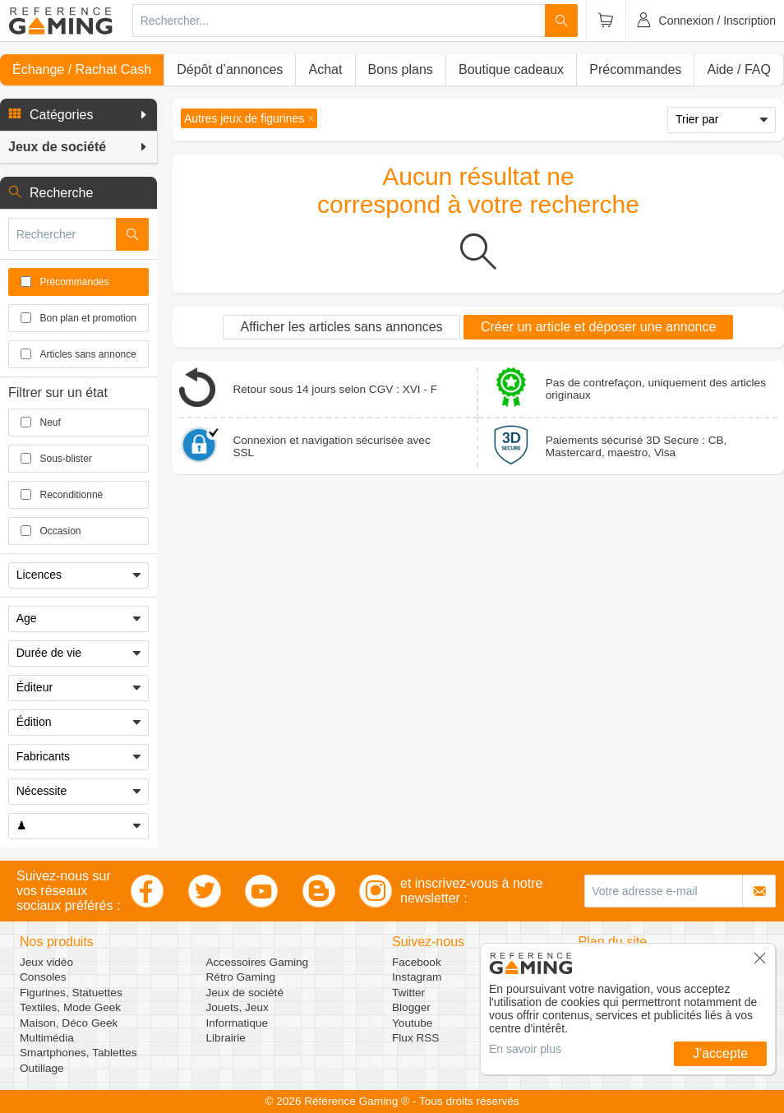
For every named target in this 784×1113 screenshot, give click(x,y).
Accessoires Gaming (257, 962)
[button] (78, 115)
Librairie (226, 1038)
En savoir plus (525, 1048)
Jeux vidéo (46, 962)
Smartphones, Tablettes (78, 1052)
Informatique (237, 1023)
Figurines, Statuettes (71, 992)
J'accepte (720, 1053)
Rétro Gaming (241, 977)
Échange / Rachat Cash (81, 69)
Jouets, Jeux (237, 1007)
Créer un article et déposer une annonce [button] (598, 327)
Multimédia (47, 1038)
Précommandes (635, 69)
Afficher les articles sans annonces (341, 327)
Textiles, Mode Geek (70, 1007)
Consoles (43, 977)
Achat (325, 69)
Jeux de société (245, 992)
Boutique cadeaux (511, 69)
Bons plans (400, 69)
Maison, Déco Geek (69, 1023)
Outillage (42, 1068)
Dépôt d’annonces (230, 69)
